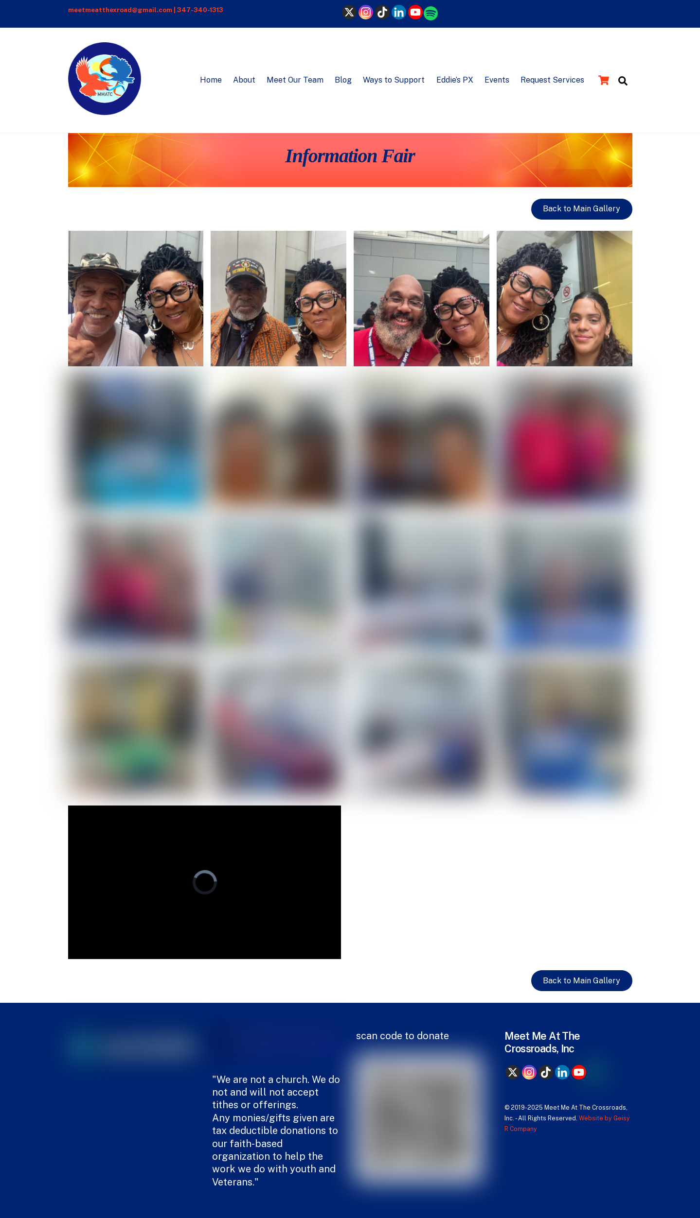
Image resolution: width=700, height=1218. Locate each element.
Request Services (552, 80)
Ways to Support (394, 80)
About (244, 80)
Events (497, 80)
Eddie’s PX (454, 80)
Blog (343, 80)
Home (211, 80)
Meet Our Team (295, 80)
